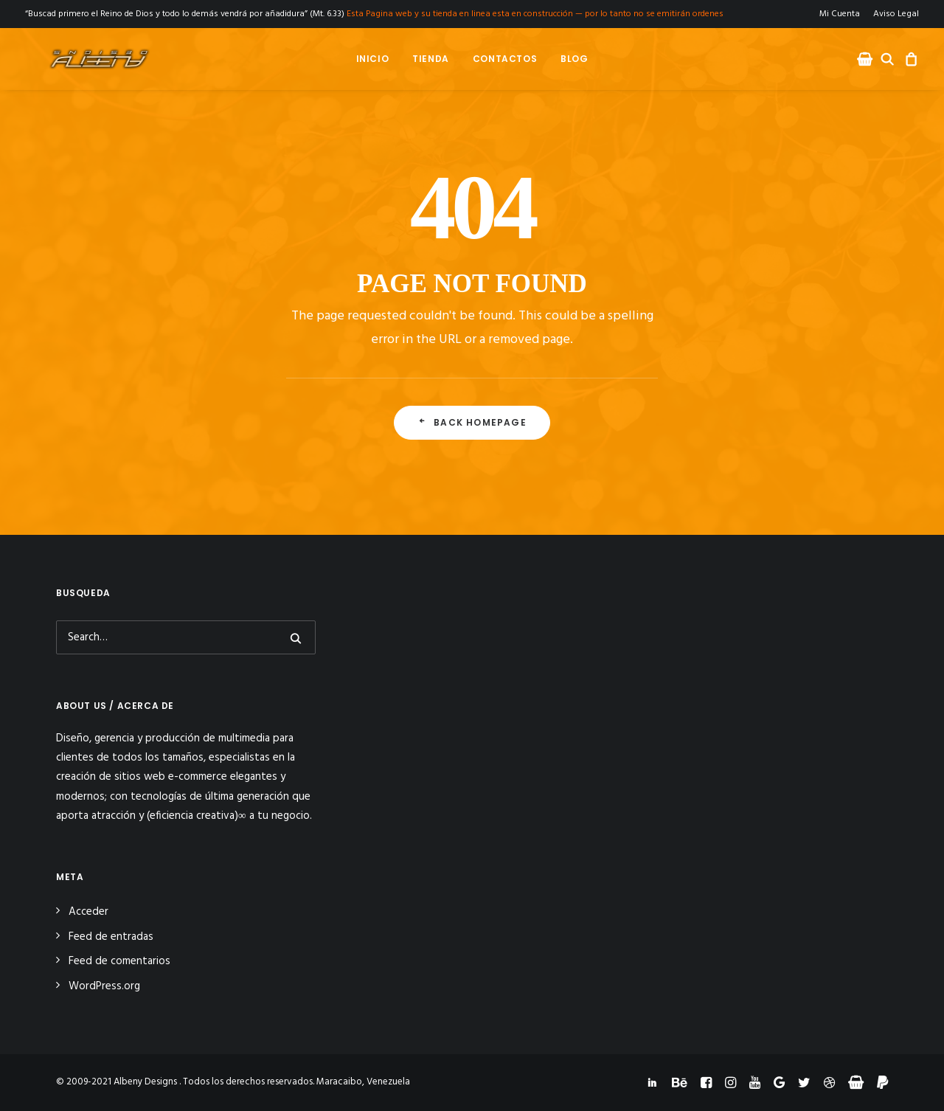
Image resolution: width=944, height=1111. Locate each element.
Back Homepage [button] (472, 422)
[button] (866, 59)
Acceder (88, 912)
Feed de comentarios (119, 961)
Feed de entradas (111, 937)
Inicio (372, 58)
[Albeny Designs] (78, 59)
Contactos (505, 58)
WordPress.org (104, 986)
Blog (574, 58)
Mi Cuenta (839, 14)
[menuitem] (842, 14)
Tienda (430, 58)
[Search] (186, 637)
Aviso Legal (896, 14)
